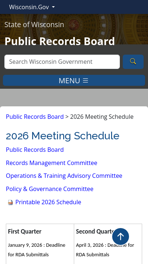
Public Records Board (35, 117)
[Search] (62, 62)
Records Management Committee (51, 163)
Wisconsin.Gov (29, 7)
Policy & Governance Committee (50, 189)
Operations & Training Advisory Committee (64, 176)
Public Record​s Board (35, 150)
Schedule (48, 202)
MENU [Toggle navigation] (74, 80)
